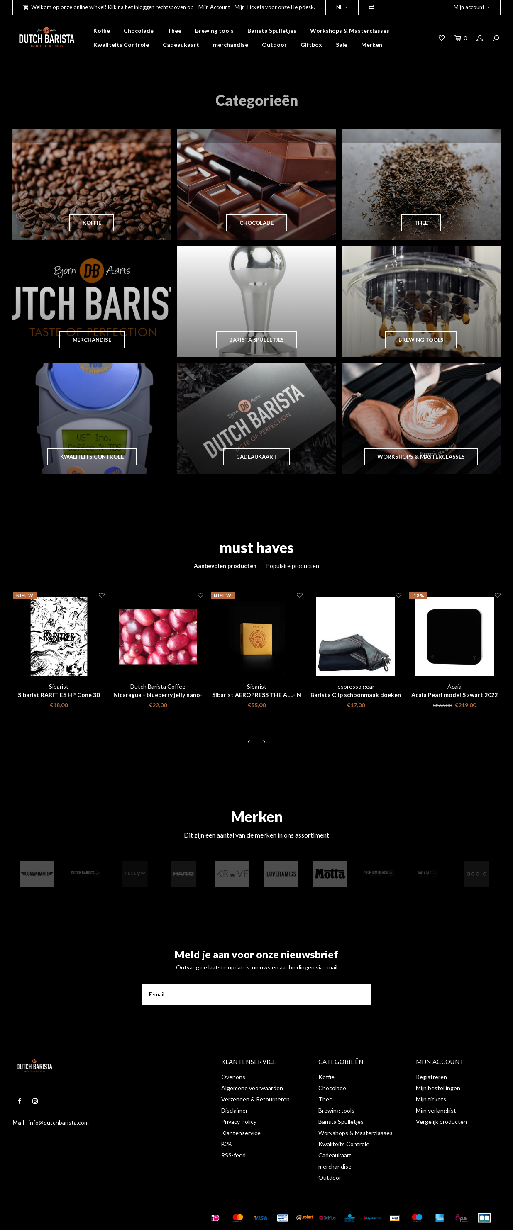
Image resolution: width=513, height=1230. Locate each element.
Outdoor (274, 44)
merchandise (230, 44)
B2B (226, 1143)
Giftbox (311, 44)
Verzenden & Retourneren (255, 1099)
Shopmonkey (143, 1217)
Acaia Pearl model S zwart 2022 (454, 694)
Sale (341, 44)
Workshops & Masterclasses (349, 30)
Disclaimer (234, 1110)
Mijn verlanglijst (436, 1110)
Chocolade (139, 30)
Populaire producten (292, 565)
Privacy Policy (238, 1121)
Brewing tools (214, 30)
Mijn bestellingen (438, 1087)
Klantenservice (241, 1132)
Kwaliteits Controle (121, 44)
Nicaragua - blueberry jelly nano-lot (158, 695)
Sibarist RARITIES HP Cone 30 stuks (59, 695)
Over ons (233, 1076)
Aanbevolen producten (225, 565)
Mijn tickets (431, 1099)
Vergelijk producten (441, 1121)
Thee (174, 30)
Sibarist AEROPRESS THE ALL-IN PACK (256, 695)
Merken (371, 44)
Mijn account (472, 7)
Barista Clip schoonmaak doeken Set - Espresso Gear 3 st (355, 695)
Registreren (431, 1076)
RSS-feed (233, 1155)
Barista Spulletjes (271, 30)
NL (342, 7)
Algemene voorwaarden (252, 1087)
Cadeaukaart (181, 44)
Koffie (101, 30)
